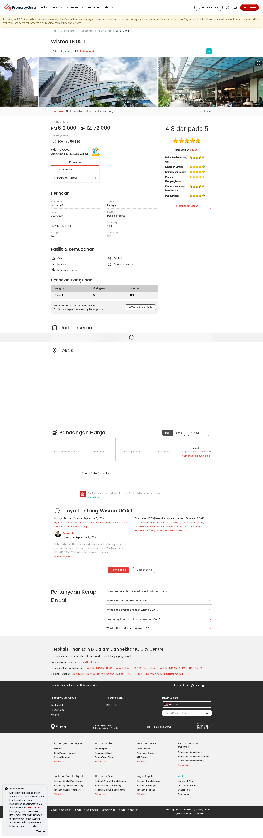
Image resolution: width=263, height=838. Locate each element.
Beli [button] (45, 7)
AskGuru (58, 749)
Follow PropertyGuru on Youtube (197, 686)
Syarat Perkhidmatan (86, 809)
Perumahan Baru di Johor (190, 752)
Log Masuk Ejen (185, 781)
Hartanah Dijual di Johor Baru (67, 790)
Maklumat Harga (104, 111)
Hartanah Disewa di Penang (108, 785)
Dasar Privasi (108, 809)
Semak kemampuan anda (196, 455)
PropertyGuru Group (63, 697)
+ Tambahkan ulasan (187, 206)
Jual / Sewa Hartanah (188, 785)
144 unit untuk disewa (75, 178)
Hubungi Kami (114, 697)
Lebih (108, 7)
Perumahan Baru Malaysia (188, 745)
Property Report (204, 726)
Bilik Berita (111, 705)
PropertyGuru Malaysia (68, 743)
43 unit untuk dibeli (75, 169)
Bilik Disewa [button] (144, 757)
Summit (158, 727)
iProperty (58, 726)
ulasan (194, 150)
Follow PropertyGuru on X (206, 685)
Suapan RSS (184, 790)
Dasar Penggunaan (61, 809)
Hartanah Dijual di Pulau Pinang (68, 785)
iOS (96, 685)
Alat (180, 776)
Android (85, 685)
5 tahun (195, 432)
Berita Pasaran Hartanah (65, 753)
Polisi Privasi (33, 807)
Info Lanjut (57, 111)
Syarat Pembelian (128, 809)
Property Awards (105, 727)
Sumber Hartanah (62, 757)
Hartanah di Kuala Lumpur (149, 781)
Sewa (179, 432)
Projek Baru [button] (75, 7)
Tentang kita (57, 705)
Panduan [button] (93, 7)
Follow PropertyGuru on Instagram (192, 686)
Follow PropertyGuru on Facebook (187, 686)
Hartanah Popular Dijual (68, 776)
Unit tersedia (74, 111)
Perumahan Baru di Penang (191, 761)
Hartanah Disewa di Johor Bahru (110, 790)
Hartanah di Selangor (146, 785)
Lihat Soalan (144, 569)
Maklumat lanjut (62, 556)
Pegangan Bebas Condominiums (85, 662)
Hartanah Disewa (147, 743)
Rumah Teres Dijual (104, 757)
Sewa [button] (57, 7)
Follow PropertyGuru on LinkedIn (202, 686)
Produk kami (57, 710)
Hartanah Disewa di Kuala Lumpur (110, 781)
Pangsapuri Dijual (103, 753)
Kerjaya (55, 714)
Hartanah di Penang (146, 790)
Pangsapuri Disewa (146, 753)
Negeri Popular (146, 776)
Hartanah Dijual (104, 743)
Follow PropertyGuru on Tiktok (210, 685)
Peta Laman (183, 794)
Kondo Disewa (143, 749)
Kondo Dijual (101, 749)
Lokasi (88, 111)
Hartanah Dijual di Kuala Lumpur (68, 781)
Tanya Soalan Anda (140, 307)
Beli (167, 432)
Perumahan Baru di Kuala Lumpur (193, 756)
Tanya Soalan (118, 569)
